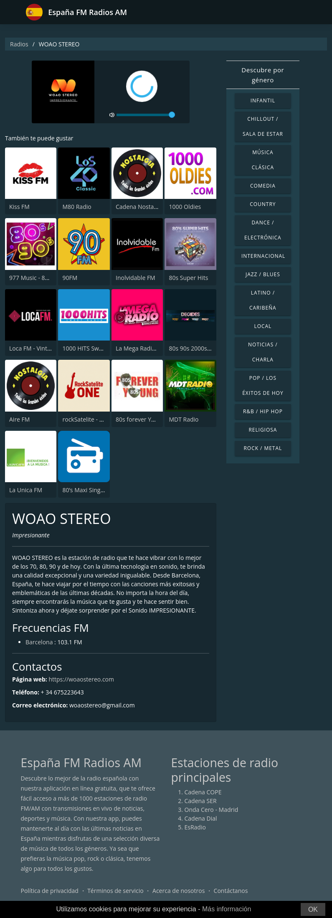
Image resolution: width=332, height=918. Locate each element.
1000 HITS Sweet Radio (93, 348)
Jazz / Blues (263, 274)
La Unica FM (25, 490)
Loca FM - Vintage (33, 348)
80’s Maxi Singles (85, 490)
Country (263, 204)
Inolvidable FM (135, 278)
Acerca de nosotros (178, 891)
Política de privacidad (50, 891)
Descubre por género (262, 75)
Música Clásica (263, 160)
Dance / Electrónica (262, 230)
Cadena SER (201, 801)
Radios (19, 44)
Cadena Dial (201, 818)
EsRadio (195, 827)
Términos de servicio (115, 891)
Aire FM (19, 419)
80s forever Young (140, 419)
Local (262, 326)
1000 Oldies (185, 207)
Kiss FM (19, 207)
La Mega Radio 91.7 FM (147, 348)
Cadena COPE (203, 792)
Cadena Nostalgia (139, 207)
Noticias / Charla (263, 352)
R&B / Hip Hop (263, 411)
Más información (226, 909)
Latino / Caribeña (262, 300)
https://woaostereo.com (81, 679)
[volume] (146, 115)
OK (313, 909)
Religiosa (262, 429)
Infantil (263, 100)
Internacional (263, 255)
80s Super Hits (188, 278)
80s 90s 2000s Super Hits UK (207, 348)
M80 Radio (76, 207)
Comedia (263, 185)
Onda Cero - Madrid (211, 810)
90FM (69, 278)
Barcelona (39, 642)
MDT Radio (183, 419)
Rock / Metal (262, 448)
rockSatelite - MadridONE (96, 419)
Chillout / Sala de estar (263, 126)
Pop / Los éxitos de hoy (262, 385)
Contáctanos (231, 891)
